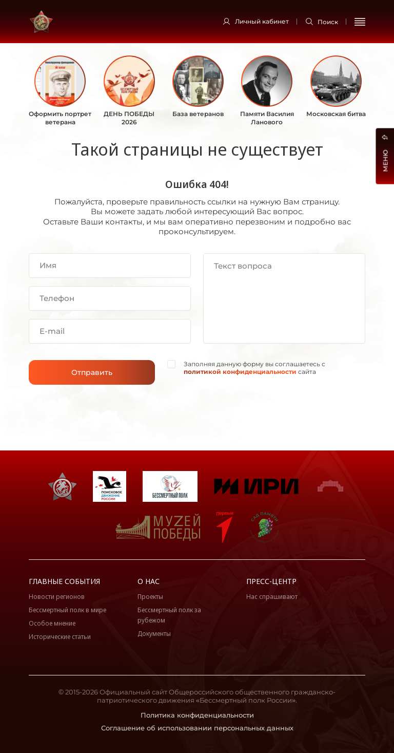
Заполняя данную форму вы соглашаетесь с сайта (254, 368)
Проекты (150, 596)
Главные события (64, 581)
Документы (154, 633)
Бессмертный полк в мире (67, 610)
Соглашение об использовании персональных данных (197, 728)
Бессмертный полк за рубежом (169, 615)
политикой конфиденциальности (240, 371)
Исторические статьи (60, 636)
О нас (148, 581)
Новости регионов (57, 596)
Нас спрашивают (272, 596)
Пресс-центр (271, 581)
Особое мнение (52, 623)
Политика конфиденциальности (197, 715)
